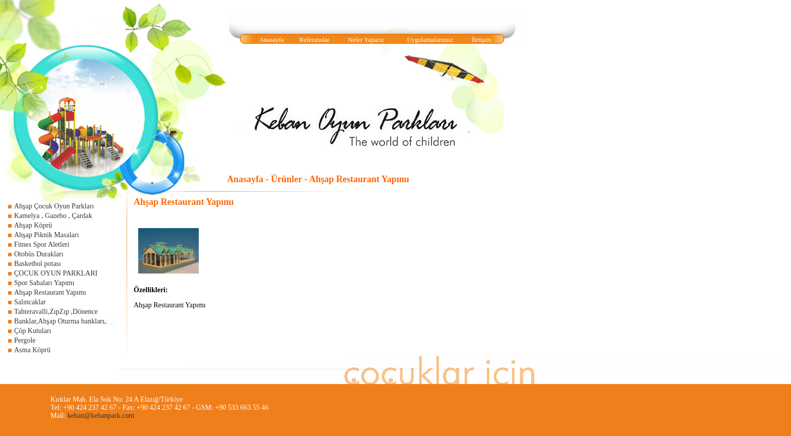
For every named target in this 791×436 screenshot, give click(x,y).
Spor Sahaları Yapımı (44, 283)
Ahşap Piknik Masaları (46, 235)
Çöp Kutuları (32, 331)
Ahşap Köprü (33, 225)
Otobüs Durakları (39, 254)
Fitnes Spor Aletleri (42, 244)
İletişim (481, 39)
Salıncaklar (30, 302)
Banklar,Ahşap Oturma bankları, (60, 321)
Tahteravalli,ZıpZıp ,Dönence (56, 311)
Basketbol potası (37, 263)
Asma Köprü (32, 350)
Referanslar (314, 39)
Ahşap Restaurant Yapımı (50, 292)
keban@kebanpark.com (101, 415)
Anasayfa (271, 39)
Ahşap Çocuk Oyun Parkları (54, 206)
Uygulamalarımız (430, 39)
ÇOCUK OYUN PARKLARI (55, 273)
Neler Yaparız (366, 39)
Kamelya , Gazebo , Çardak (53, 216)
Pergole (25, 340)
